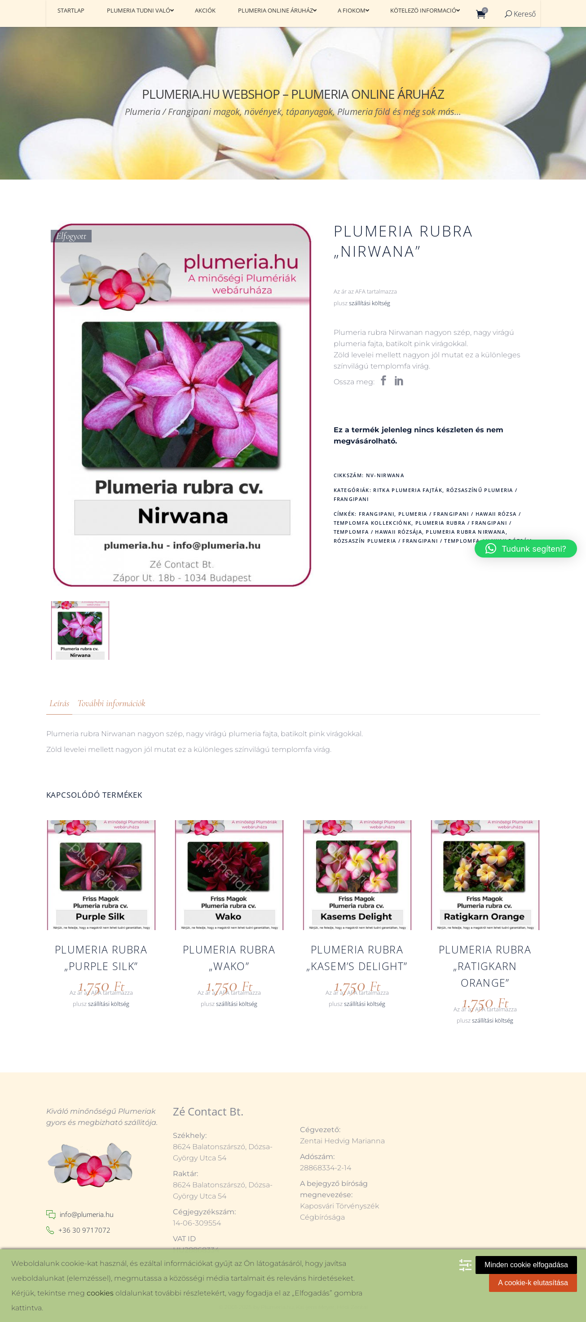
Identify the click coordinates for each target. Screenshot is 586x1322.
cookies (100, 1293)
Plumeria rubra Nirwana (465, 531)
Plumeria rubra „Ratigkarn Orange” (485, 966)
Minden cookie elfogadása (526, 1265)
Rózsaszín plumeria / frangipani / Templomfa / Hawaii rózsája (433, 540)
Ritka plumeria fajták (407, 490)
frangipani (376, 513)
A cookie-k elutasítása (533, 1283)
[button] (526, 549)
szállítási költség (369, 303)
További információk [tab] (111, 703)
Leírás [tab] (59, 703)
